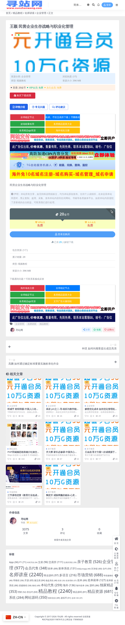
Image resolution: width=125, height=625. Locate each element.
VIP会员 (40, 222)
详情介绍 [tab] (19, 107)
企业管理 (41, 13)
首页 (8, 13)
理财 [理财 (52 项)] (22, 592)
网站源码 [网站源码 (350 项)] (36, 597)
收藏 (97, 329)
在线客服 (86, 616)
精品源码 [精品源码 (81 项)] (80, 591)
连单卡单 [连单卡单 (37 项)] (77, 598)
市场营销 (13, 492)
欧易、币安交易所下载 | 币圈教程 (63, 117)
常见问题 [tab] (38, 107)
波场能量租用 (27, 123)
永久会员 (90, 222)
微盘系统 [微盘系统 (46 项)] (51, 580)
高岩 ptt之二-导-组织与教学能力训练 (62, 410)
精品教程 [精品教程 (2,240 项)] (55, 591)
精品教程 (18, 13)
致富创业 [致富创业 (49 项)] (54, 598)
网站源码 (13, 448)
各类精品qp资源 (27, 130)
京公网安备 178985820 (72, 619)
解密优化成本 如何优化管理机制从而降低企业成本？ (101, 410)
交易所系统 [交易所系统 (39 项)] (70, 562)
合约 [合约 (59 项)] (107, 568)
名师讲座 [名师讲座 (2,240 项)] (26, 574)
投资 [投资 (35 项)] (61, 580)
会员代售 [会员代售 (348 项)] (36, 568)
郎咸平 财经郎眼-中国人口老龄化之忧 (22, 410)
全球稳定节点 (27, 117)
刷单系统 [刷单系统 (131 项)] (67, 568)
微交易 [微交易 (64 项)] (39, 580)
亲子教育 (52, 448)
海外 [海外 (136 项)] (69, 585)
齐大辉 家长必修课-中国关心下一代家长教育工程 (61, 453)
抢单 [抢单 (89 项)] (82, 580)
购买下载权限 (22, 95)
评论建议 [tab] (58, 107)
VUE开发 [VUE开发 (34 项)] (32, 562)
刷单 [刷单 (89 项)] (53, 568)
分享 (86, 329)
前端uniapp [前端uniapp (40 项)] (84, 568)
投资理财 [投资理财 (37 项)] (71, 580)
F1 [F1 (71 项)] (23, 562)
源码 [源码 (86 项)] (94, 585)
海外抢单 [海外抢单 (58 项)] (82, 585)
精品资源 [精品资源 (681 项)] (100, 591)
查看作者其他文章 (62, 540)
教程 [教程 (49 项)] (36, 585)
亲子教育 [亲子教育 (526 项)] (89, 561)
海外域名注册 (62, 130)
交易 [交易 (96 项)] (43, 562)
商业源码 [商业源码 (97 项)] (51, 575)
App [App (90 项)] (14, 562)
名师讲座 (30, 13)
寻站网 (16, 330)
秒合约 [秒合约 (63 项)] (32, 592)
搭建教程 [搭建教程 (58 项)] (25, 585)
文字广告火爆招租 (63, 301)
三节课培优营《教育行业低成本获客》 (23, 496)
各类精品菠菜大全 (63, 123)
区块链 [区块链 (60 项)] (96, 568)
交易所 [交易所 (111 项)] (56, 562)
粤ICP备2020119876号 (52, 619)
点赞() (109, 329)
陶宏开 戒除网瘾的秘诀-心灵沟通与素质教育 (61, 496)
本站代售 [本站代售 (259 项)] (51, 585)
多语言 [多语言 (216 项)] (67, 575)
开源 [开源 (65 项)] (28, 580)
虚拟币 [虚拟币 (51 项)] (66, 598)
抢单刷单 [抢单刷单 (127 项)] (97, 580)
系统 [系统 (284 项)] (16, 597)
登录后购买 (62, 234)
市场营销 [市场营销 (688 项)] (90, 574)
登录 (107, 5)
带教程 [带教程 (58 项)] (18, 580)
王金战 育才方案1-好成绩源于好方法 (101, 453)
